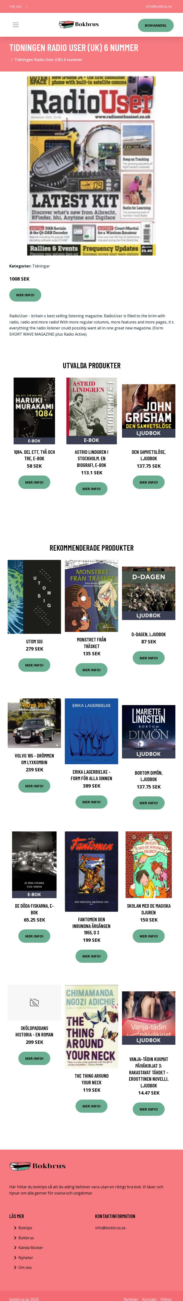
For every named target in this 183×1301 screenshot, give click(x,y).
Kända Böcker (30, 1247)
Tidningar (41, 266)
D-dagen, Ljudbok (149, 634)
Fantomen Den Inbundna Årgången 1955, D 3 (91, 925)
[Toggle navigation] (15, 24)
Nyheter (25, 1257)
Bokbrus (26, 1237)
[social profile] (26, 6)
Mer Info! (25, 294)
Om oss (25, 1267)
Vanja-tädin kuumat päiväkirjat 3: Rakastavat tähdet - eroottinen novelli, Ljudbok (148, 1072)
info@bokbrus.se (159, 6)
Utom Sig (34, 641)
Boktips (25, 1227)
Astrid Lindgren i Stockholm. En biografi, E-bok (91, 458)
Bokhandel (156, 25)
